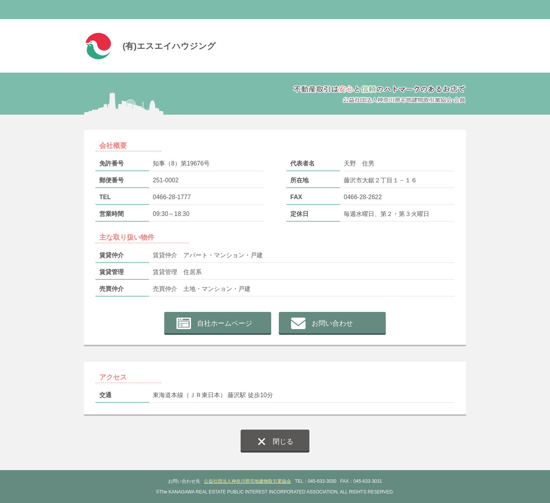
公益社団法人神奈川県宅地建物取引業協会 (247, 481)
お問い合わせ (332, 323)
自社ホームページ (224, 323)
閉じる (283, 441)
